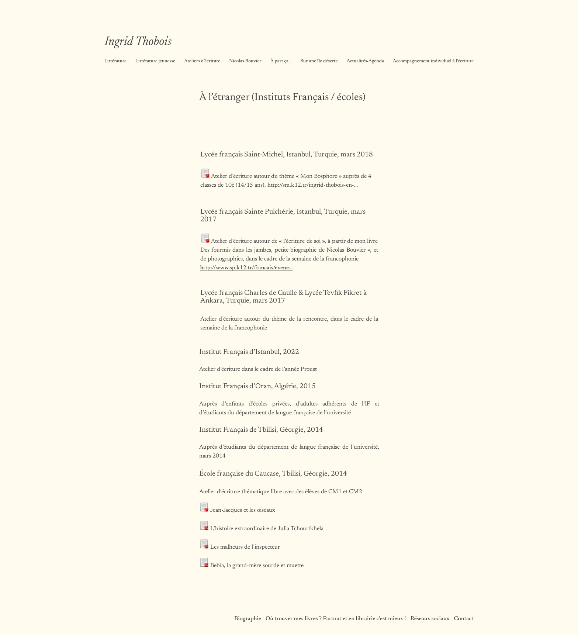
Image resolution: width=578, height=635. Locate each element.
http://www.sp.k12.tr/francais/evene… (246, 268)
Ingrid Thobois (138, 42)
